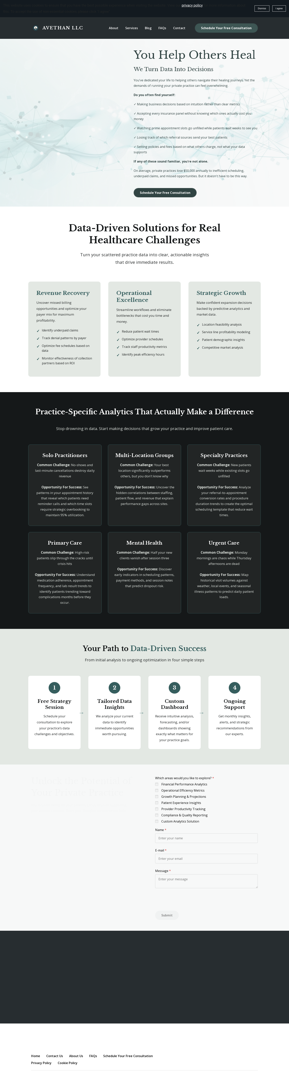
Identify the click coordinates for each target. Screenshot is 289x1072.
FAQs (93, 1056)
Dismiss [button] (262, 8)
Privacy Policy (41, 1063)
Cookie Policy (67, 1063)
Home (35, 1056)
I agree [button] (279, 8)
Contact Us (54, 1056)
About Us (76, 1056)
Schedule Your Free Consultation (226, 28)
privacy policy (192, 5)
